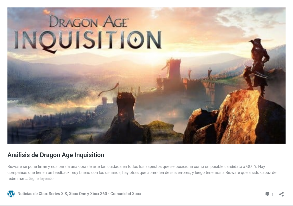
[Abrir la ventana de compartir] (282, 192)
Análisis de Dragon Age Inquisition (55, 155)
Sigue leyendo (41, 178)
